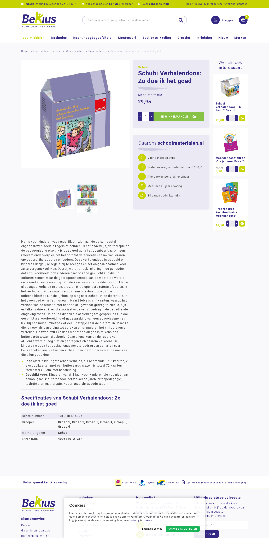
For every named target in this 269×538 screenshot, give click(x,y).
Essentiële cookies (152, 528)
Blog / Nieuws (194, 4)
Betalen (26, 525)
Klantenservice (213, 4)
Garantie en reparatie (35, 530)
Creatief (183, 38)
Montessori (127, 38)
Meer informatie (150, 95)
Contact (242, 4)
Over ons (229, 4)
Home (24, 51)
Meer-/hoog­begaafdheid (92, 38)
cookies (147, 520)
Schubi (143, 67)
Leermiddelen (34, 38)
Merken (240, 38)
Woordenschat (75, 51)
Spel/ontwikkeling (156, 38)
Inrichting (204, 38)
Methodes (59, 38)
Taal (58, 51)
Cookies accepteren (182, 528)
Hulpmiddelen (97, 51)
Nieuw (223, 38)
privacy (135, 520)
